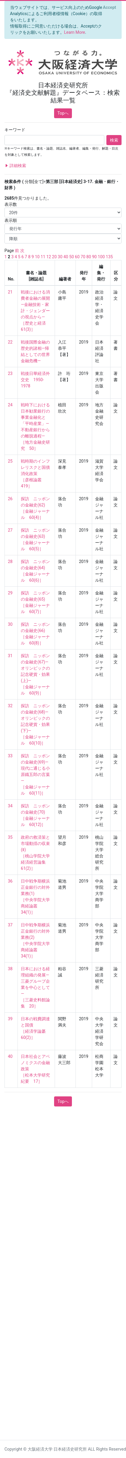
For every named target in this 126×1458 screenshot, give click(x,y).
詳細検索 (15, 166)
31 (10, 655)
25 (10, 461)
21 (10, 292)
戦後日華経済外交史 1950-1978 (35, 379)
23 (10, 373)
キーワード (14, 129)
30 (60, 256)
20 (54, 256)
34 (10, 805)
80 (88, 256)
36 (10, 881)
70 (83, 256)
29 (10, 593)
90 (94, 256)
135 (109, 256)
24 (10, 404)
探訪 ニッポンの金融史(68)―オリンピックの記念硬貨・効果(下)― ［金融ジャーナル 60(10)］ (35, 724)
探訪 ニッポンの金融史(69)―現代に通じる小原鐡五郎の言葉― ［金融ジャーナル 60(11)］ (35, 774)
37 (10, 925)
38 (10, 968)
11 (43, 256)
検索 (114, 140)
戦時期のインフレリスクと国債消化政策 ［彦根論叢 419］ (35, 473)
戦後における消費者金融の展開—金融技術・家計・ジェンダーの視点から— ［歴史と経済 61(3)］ (35, 311)
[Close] (109, 7)
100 (101, 256)
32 (10, 705)
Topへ (63, 113)
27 (10, 530)
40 (66, 256)
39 (10, 1018)
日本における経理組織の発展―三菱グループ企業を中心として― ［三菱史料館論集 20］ (35, 987)
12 (48, 256)
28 (10, 561)
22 (10, 342)
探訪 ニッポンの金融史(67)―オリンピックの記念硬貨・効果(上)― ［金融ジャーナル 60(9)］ (35, 674)
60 (77, 256)
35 (10, 837)
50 (71, 256)
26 (10, 498)
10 (37, 256)
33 (10, 755)
